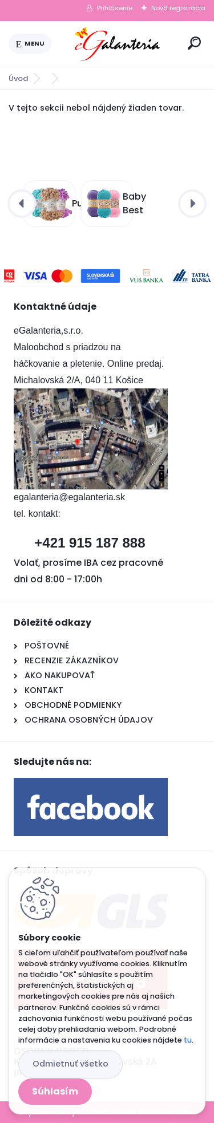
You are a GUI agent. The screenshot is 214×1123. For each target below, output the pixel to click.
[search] (194, 43)
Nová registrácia (178, 8)
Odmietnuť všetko (70, 1063)
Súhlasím (55, 1091)
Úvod (18, 78)
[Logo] (117, 43)
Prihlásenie (114, 8)
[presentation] (21, 203)
